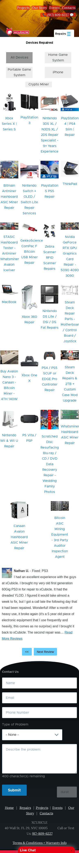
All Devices (19, 57)
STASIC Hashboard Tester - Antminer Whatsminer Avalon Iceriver (9, 253)
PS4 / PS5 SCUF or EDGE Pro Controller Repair (49, 379)
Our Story (39, 8)
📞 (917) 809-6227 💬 (58, 15)
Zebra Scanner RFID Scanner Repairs (49, 257)
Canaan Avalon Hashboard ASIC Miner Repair (19, 537)
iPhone (58, 72)
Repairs (25, 808)
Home (9, 808)
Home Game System (58, 57)
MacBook (9, 302)
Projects (23, 8)
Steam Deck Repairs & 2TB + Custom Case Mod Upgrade (70, 384)
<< (27, 651)
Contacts (68, 8)
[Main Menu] (64, 33)
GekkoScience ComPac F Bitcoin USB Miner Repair (31, 251)
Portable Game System (19, 72)
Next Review (45, 651)
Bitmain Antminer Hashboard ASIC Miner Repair (9, 196)
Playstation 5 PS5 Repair (49, 191)
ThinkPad (70, 184)
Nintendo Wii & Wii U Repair (9, 441)
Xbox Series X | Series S (9, 124)
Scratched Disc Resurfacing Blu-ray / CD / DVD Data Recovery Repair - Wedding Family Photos (50, 464)
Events (54, 8)
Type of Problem (15, 724)
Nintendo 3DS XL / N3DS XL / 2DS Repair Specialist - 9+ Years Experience (49, 135)
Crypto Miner (39, 84)
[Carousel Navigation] (39, 652)
